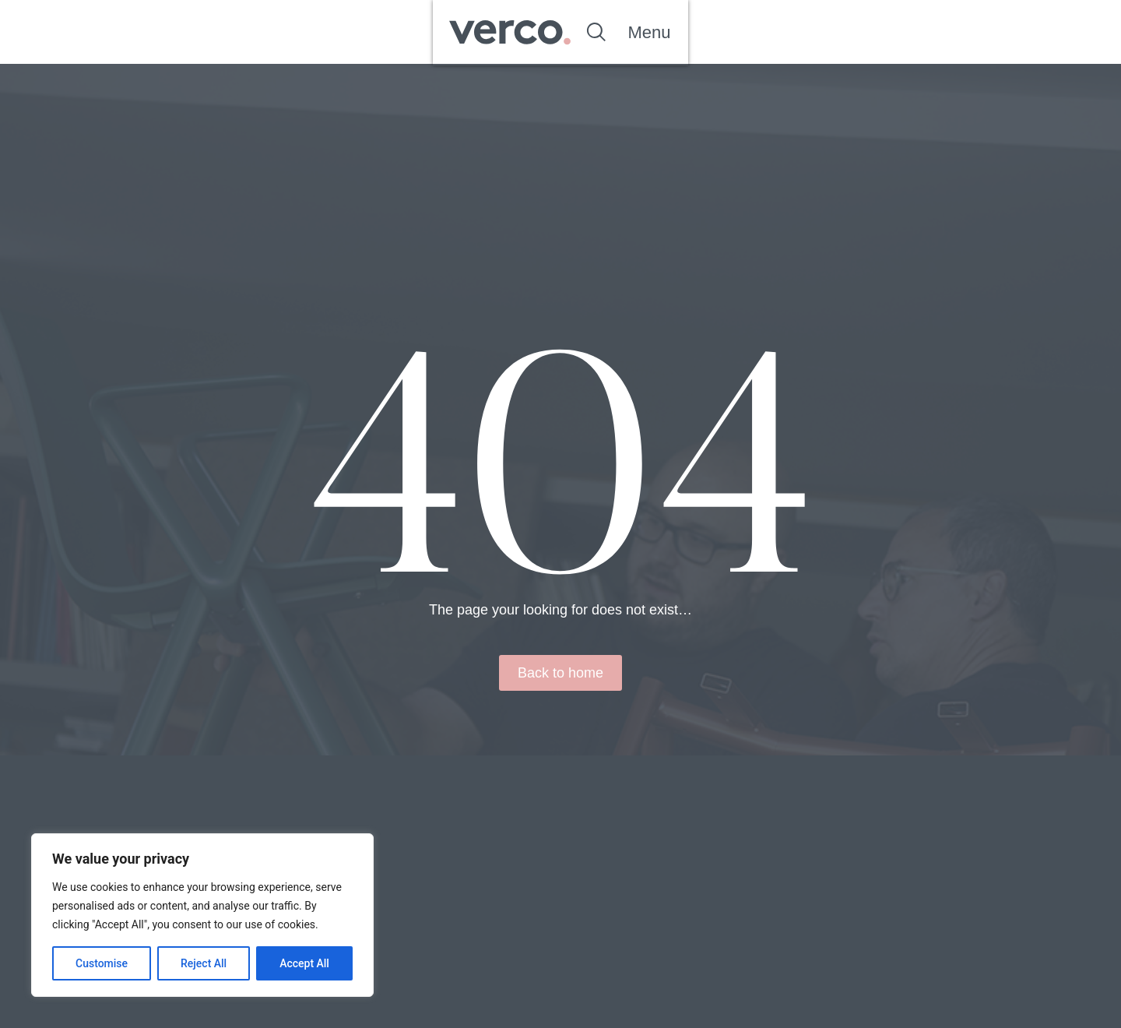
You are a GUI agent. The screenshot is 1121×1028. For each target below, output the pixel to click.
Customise (102, 963)
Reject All (204, 963)
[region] (202, 915)
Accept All (304, 963)
